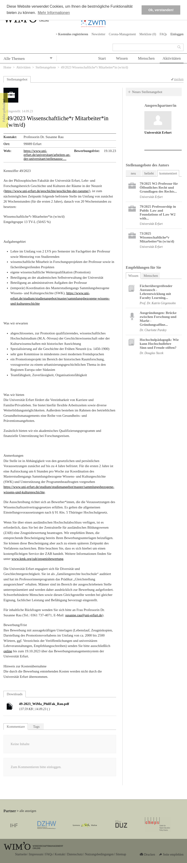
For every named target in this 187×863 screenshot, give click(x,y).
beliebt (149, 173)
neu (133, 173)
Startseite (21, 854)
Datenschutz (75, 854)
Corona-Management (122, 34)
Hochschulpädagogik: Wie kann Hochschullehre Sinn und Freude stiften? (159, 343)
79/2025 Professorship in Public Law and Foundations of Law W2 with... (158, 212)
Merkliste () (147, 34)
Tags (36, 726)
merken (179, 79)
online (7, 651)
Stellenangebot (17, 79)
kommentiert (168, 173)
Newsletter (98, 34)
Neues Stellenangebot (147, 92)
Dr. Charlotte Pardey (153, 330)
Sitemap (121, 854)
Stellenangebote (46, 67)
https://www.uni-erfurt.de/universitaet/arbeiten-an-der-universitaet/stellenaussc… (47, 155)
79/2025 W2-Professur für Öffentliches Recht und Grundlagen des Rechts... (159, 187)
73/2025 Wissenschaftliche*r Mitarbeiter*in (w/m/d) (157, 237)
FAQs (163, 34)
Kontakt (60, 854)
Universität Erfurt (157, 132)
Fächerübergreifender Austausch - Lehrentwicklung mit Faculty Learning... (156, 292)
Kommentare (16, 726)
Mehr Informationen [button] (54, 13)
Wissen (122, 58)
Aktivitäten (171, 58)
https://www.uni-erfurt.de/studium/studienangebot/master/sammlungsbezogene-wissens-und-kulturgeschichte (60, 298)
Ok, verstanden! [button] (161, 10)
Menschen (146, 58)
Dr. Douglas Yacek (151, 353)
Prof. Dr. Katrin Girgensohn (158, 303)
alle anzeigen (27, 811)
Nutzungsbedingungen (99, 854)
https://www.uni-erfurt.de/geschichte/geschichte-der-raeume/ (47, 191)
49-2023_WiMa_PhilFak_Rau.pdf (44, 704)
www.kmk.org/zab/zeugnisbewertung (37, 559)
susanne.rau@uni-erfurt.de (83, 615)
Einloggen (177, 34)
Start (102, 58)
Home (7, 67)
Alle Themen (14, 58)
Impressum (36, 854)
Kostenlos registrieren (73, 34)
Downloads (14, 694)
